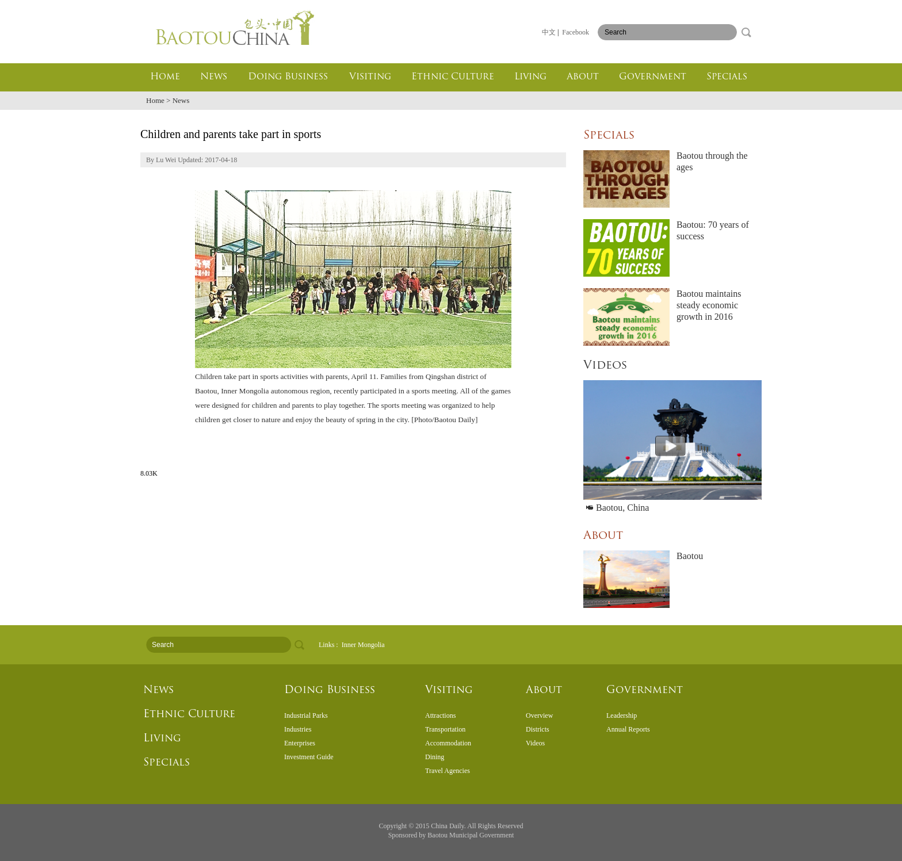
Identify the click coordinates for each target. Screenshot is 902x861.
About (583, 77)
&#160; (451, 743)
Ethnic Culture (452, 77)
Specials (726, 77)
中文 (549, 32)
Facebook (575, 32)
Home (165, 77)
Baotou (689, 556)
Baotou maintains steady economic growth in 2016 (708, 305)
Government (652, 77)
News (213, 77)
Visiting (370, 77)
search (746, 32)
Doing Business (288, 77)
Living (530, 77)
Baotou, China (617, 507)
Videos (605, 366)
